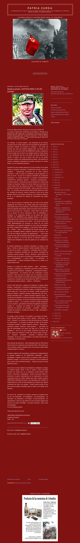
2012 (54, 165)
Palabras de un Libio (60, 285)
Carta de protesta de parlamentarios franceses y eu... (62, 296)
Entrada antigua (43, 479)
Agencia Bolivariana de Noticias (60, 114)
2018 (54, 149)
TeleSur (53, 116)
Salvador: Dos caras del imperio (63, 251)
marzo (56, 313)
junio (56, 182)
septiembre (57, 177)
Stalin (64, 330)
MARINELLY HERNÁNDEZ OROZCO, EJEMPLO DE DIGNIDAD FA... (62, 210)
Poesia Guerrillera (56, 107)
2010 (54, 321)
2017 (54, 152)
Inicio (29, 479)
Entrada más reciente (13, 479)
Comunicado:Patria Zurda (61, 214)
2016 (54, 154)
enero (56, 318)
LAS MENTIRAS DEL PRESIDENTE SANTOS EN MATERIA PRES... (63, 280)
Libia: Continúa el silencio (61, 292)
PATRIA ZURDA (40, 8)
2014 (54, 159)
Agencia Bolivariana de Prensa (60, 112)
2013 (54, 162)
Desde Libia (57, 199)
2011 (54, 167)
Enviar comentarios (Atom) (23, 483)
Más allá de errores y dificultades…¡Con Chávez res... (62, 194)
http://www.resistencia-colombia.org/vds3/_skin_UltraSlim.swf (62, 93)
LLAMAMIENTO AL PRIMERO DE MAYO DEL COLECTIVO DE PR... (63, 203)
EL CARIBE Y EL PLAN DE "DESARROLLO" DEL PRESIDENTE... (62, 264)
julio (55, 180)
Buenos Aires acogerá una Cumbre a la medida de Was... (61, 246)
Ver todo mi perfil (66, 337)
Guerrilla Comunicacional (58, 110)
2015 (54, 157)
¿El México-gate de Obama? (62, 190)
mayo (56, 185)
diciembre (57, 169)
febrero (56, 316)
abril (55, 187)
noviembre (57, 172)
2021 (54, 146)
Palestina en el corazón (60, 237)
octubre (56, 175)
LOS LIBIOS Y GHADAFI (61, 310)
